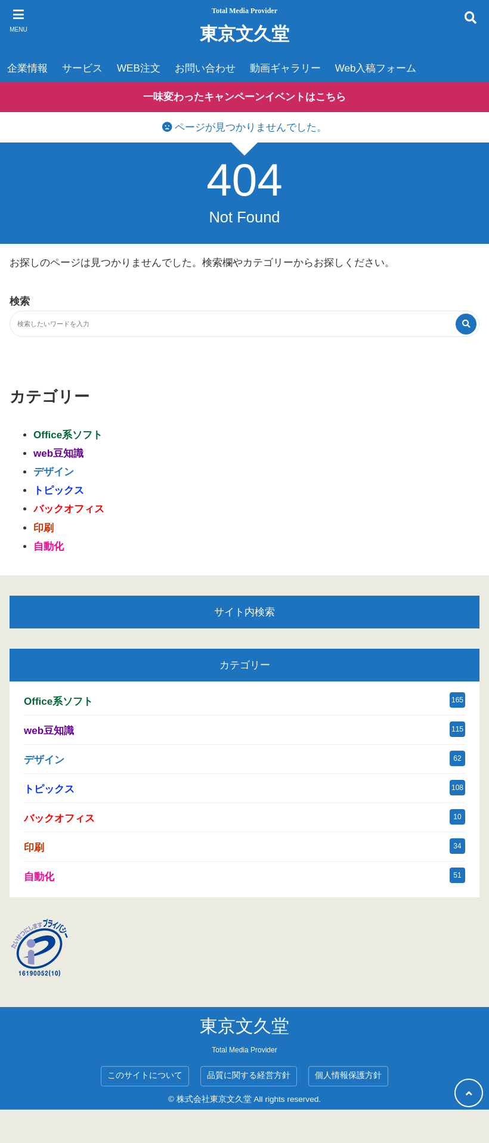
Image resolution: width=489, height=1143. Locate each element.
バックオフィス (68, 509)
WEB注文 (138, 68)
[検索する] (466, 324)
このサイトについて (144, 1075)
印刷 (43, 528)
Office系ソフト (68, 435)
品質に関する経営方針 (248, 1075)
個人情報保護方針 (348, 1075)
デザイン (53, 472)
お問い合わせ (205, 68)
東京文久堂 (244, 34)
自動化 (48, 546)
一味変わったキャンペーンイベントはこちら (244, 97)
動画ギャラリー (285, 68)
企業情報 (27, 68)
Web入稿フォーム (376, 68)
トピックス (58, 490)
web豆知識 (58, 453)
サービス (82, 68)
